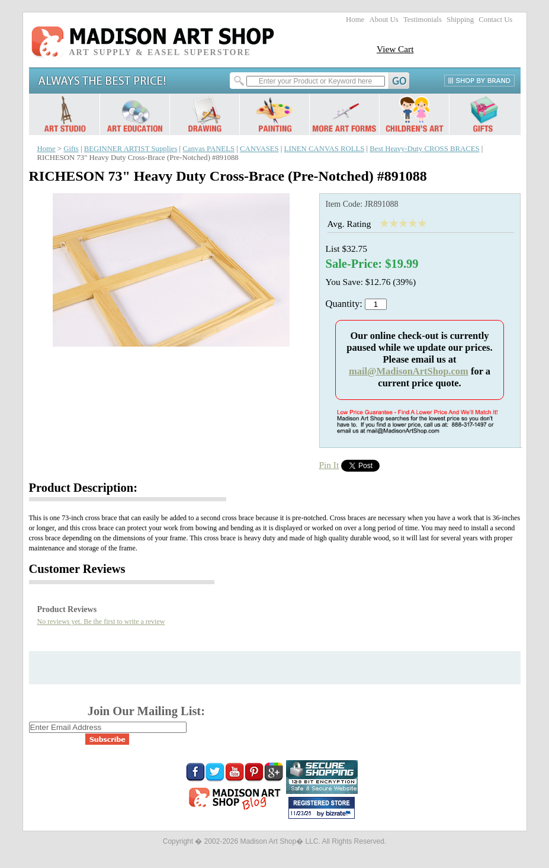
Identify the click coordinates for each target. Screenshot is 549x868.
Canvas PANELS (208, 149)
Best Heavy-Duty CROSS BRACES (424, 149)
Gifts (71, 149)
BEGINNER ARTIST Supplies (131, 149)
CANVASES (259, 149)
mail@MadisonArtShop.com (408, 371)
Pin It (329, 465)
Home (355, 19)
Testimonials (422, 19)
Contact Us (495, 19)
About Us (383, 19)
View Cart (395, 49)
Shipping (460, 19)
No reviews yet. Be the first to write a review (101, 621)
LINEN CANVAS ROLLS (324, 149)
